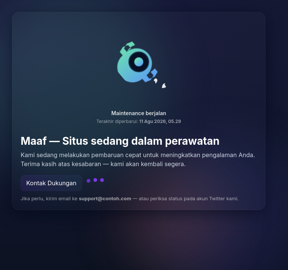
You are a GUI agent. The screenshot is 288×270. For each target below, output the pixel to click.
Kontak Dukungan (51, 183)
